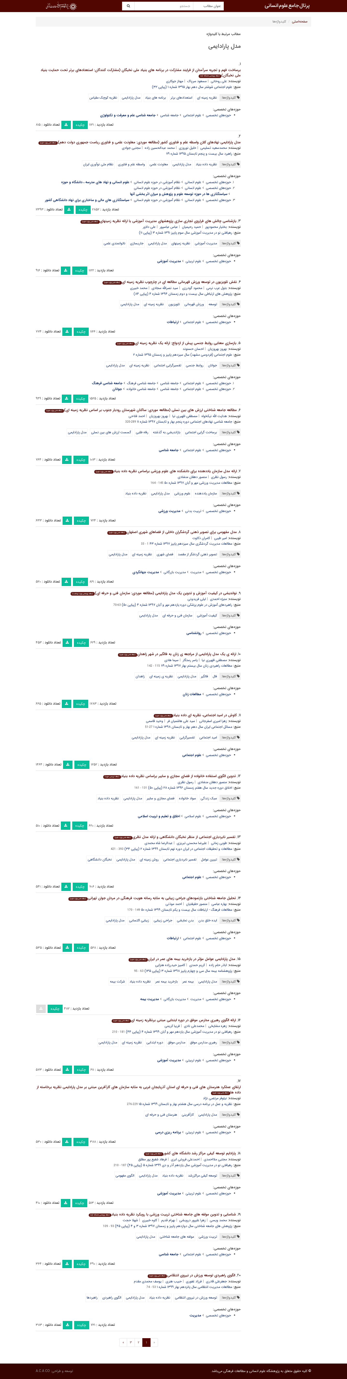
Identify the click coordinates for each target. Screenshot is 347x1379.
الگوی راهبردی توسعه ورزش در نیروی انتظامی (191, 1275)
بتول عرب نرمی (216, 288)
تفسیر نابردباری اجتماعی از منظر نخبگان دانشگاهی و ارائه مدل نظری (174, 837)
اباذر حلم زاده (218, 965)
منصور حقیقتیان (196, 904)
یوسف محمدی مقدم (147, 1281)
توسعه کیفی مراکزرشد (202, 1175)
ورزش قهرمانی (194, 304)
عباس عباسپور (169, 227)
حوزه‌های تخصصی (218, 115)
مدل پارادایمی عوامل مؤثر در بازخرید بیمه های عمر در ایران (182, 959)
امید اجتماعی (208, 737)
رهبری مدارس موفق (203, 1042)
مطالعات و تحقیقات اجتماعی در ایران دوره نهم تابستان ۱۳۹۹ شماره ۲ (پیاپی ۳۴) (178, 849)
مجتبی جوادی (131, 148)
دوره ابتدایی (154, 1042)
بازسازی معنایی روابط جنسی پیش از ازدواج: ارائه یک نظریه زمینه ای (176, 343)
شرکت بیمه (117, 981)
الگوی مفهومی (125, 1175)
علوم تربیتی (193, 261)
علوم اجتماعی (192, 115)
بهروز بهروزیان (217, 349)
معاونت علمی (159, 164)
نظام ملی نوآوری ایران (98, 164)
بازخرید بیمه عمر (166, 981)
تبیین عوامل (209, 859)
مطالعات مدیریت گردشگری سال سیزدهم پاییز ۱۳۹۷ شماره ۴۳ (191, 543)
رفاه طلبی (142, 432)
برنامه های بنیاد (155, 97)
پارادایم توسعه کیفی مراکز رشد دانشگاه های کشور (190, 1153)
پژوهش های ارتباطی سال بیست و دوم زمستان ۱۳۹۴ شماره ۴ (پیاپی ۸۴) (183, 293)
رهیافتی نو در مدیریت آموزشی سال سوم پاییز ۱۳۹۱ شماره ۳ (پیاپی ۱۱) (185, 232)
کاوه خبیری (149, 1220)
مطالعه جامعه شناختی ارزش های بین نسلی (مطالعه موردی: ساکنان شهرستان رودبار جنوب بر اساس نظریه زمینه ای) (141, 410)
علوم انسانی (193, 182)
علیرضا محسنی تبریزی (192, 843)
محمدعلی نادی (194, 1026)
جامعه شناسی (169, 115)
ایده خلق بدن (207, 920)
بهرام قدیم (168, 1220)
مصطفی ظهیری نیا (184, 416)
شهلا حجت (130, 1220)
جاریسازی (137, 243)
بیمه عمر (188, 981)
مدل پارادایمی (131, 97)
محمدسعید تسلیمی (213, 148)
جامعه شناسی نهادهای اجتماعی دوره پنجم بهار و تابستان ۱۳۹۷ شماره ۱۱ (184, 421)
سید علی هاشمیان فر (181, 721)
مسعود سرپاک (197, 81)
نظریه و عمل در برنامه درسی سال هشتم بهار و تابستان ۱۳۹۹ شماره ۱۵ (185, 1104)
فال (215, 676)
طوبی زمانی (219, 843)
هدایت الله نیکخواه (214, 416)
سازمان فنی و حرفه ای (177, 615)
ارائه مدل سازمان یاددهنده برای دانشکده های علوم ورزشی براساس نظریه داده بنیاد (165, 471)
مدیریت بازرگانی (175, 572)
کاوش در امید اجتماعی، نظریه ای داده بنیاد (195, 715)
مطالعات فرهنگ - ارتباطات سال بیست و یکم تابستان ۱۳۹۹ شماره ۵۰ (186, 909)
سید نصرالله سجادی (165, 288)
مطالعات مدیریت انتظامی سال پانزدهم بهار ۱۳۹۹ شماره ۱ (194, 1287)
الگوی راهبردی (111, 1297)
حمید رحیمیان (191, 227)
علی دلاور (149, 227)
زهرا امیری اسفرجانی (213, 721)
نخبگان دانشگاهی (100, 859)
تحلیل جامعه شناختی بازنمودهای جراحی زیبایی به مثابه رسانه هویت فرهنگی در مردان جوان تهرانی (152, 898)
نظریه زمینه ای (207, 97)
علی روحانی (219, 81)
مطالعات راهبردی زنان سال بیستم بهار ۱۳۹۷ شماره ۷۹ (196, 665)
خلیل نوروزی (187, 148)
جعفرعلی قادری (216, 1281)
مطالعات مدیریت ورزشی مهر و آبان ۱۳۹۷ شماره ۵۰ (198, 482)
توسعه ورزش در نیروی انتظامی (196, 1297)
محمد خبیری (138, 288)
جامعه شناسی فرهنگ (141, 383)
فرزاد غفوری (194, 1281)
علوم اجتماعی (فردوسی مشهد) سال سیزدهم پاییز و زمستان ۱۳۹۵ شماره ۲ (182, 354)
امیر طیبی (220, 538)
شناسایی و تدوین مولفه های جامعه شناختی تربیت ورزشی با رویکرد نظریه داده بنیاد (162, 1214)
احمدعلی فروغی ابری (185, 1159)
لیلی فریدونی (197, 599)
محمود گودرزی (192, 288)
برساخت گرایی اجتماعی (201, 432)
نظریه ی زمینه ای (161, 676)
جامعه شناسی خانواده (141, 389)
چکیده (80, 125)
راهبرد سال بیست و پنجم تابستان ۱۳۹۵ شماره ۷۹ (199, 153)
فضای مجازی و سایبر (160, 798)
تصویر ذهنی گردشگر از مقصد (197, 554)
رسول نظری (219, 477)
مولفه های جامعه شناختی (177, 1236)
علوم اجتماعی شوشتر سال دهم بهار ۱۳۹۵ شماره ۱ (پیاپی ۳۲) (192, 87)
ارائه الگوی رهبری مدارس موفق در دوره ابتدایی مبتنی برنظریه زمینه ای (174, 1020)
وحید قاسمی (154, 721)
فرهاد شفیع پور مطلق (152, 1159)
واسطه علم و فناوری (131, 164)
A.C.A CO (43, 1371)
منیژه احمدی (218, 599)
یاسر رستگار (190, 660)
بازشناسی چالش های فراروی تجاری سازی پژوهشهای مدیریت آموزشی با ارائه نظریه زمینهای (158, 221)
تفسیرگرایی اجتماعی (167, 365)
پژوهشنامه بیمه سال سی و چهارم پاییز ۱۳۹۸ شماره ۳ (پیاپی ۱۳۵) (188, 971)
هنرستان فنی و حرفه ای (161, 1114)
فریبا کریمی (172, 1026)
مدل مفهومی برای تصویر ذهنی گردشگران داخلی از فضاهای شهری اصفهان (172, 532)
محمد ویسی (218, 1220)
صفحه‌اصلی (300, 21)
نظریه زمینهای (180, 243)
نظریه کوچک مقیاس (103, 97)
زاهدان (140, 676)
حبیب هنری (174, 1281)
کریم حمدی (197, 965)
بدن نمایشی (185, 920)
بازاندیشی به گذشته (167, 432)
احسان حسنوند (193, 349)
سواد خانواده (187, 798)
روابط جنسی (194, 365)
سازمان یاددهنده (206, 493)
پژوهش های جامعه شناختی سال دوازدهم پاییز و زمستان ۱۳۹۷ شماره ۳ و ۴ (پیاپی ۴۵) (173, 1226)
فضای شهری (165, 554)
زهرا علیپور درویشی (192, 1220)
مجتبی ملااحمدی (215, 1159)
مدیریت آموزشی (206, 243)
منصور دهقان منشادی (192, 477)
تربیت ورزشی (208, 1236)
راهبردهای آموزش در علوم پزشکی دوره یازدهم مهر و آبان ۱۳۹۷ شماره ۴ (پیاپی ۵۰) (177, 604)
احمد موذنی (174, 904)
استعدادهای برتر (181, 97)
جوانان (212, 365)
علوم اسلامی (193, 816)
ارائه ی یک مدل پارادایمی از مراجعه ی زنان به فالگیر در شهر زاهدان (177, 654)
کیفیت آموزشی (207, 615)
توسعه (213, 304)
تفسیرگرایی (187, 737)
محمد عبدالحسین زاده (160, 148)
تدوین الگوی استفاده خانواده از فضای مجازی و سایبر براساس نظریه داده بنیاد (169, 776)
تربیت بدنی (193, 511)
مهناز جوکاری (174, 81)
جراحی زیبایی (163, 920)
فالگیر (204, 676)
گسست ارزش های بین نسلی (111, 432)
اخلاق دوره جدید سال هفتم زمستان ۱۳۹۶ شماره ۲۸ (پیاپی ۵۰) (190, 787)
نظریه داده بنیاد (206, 164)
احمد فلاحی (137, 416)
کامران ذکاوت (201, 538)
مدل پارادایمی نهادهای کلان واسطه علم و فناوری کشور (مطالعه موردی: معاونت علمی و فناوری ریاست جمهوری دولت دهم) (139, 142)
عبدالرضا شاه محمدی (159, 843)
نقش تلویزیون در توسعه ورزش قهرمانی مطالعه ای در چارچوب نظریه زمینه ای (169, 282)
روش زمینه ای (149, 859)
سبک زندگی (209, 798)
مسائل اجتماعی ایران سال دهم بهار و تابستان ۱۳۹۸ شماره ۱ (192, 726)
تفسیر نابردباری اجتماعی (179, 859)
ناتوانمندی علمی (114, 243)
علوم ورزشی (182, 493)
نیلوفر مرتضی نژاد (215, 1098)
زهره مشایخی (217, 1026)
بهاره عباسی (219, 904)
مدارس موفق (176, 1042)
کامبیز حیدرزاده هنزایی (170, 965)
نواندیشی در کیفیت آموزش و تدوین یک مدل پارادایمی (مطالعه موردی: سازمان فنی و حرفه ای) (154, 593)
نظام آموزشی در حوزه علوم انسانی (157, 182)
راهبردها (92, 1297)
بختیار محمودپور (216, 227)
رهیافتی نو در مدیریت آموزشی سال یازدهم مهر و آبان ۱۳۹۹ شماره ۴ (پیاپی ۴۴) (179, 1031)
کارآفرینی (188, 1114)
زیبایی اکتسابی (139, 920)
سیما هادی (171, 660)
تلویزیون (174, 304)
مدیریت (195, 572)
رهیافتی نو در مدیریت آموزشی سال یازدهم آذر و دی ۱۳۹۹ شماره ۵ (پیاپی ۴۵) (179, 1165)
